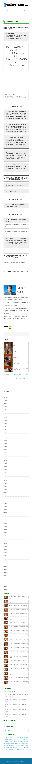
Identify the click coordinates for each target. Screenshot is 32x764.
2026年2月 (5, 400)
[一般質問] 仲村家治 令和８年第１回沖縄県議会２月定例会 (18, 631)
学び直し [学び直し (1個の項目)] (12, 741)
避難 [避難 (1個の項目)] (9, 749)
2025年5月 (5, 417)
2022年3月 (5, 503)
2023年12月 (5, 452)
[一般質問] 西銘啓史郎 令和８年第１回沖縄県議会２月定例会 (18, 665)
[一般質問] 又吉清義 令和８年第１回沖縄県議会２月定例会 (18, 644)
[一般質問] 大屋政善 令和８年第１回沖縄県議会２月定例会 (18, 618)
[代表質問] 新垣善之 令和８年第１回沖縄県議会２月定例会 (18, 602)
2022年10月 (5, 486)
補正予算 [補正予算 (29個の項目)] (18, 747)
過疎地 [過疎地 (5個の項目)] (7, 749)
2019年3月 (5, 589)
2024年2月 (5, 446)
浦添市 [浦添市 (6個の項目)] (25, 743)
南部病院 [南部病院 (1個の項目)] (17, 739)
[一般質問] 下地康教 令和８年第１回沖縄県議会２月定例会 (18, 652)
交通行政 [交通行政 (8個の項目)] (19, 737)
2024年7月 (5, 437)
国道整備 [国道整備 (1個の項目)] (25, 739)
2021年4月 (5, 529)
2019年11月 (5, 569)
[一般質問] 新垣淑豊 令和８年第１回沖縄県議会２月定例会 (18, 661)
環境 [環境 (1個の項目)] (23, 745)
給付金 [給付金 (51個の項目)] (10, 747)
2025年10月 (5, 409)
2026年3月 (5, 397)
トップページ (7, 10)
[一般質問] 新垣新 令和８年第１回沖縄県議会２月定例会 (18, 635)
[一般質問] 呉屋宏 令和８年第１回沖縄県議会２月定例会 (18, 640)
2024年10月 (5, 432)
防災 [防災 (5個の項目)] (17, 749)
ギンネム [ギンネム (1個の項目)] (15, 737)
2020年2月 (5, 563)
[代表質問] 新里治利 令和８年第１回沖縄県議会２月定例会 (18, 606)
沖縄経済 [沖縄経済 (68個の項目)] (17, 743)
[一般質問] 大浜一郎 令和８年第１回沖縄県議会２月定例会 (18, 674)
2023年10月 (5, 457)
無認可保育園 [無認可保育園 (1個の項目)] (17, 745)
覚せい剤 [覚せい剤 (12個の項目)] (23, 747)
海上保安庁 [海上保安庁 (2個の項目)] (7, 745)
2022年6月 (5, 495)
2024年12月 (5, 426)
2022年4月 (5, 500)
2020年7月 (5, 552)
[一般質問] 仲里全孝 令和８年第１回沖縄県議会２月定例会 (18, 669)
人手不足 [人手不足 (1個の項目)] (22, 737)
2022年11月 (5, 483)
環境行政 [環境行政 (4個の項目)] (26, 745)
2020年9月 (5, 546)
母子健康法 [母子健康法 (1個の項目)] (21, 741)
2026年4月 (5, 394)
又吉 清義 (7, 97)
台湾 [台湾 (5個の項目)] (19, 739)
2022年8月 (5, 492)
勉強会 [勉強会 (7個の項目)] (14, 739)
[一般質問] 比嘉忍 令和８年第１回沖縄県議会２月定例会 (18, 627)
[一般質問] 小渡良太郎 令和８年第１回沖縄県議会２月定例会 (18, 657)
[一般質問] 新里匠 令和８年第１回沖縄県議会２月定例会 (18, 614)
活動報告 (25, 10)
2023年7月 (5, 466)
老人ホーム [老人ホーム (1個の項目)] (14, 747)
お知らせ (12, 10)
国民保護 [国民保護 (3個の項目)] (22, 739)
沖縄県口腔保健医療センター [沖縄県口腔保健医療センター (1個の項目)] (10, 743)
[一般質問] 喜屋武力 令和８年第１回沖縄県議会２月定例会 (18, 623)
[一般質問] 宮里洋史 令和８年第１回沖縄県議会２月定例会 (18, 648)
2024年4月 (5, 440)
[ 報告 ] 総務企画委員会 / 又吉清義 (9, 691)
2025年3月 (5, 420)
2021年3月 (5, 532)
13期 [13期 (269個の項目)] (5, 737)
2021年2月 (5, 535)
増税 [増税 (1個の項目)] (10, 741)
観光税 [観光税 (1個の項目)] (27, 747)
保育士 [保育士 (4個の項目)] (5, 739)
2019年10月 (5, 572)
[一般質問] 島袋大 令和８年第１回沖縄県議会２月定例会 (18, 678)
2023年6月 (5, 469)
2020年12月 (5, 540)
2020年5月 (5, 555)
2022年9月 (5, 489)
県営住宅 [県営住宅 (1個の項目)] (5, 747)
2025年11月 (5, 406)
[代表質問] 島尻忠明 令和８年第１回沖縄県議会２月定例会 (18, 597)
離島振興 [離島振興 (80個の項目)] (21, 749)
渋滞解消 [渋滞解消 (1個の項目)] (14, 745)
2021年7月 (5, 520)
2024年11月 (5, 429)
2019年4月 (5, 586)
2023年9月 (5, 460)
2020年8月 (5, 549)
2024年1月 (5, 449)
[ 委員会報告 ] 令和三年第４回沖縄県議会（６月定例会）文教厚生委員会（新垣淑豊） (15, 710)
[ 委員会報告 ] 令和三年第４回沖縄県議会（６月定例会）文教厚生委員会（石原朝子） (15, 715)
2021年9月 (5, 515)
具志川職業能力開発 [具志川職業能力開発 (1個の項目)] (9, 739)
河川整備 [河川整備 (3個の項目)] (22, 743)
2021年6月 (5, 523)
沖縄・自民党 (7, 730)
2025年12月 (5, 403)
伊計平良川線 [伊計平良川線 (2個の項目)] (26, 737)
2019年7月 (5, 578)
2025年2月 (5, 423)
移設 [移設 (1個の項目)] (7, 747)
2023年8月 (5, 463)
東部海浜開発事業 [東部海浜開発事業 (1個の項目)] (16, 741)
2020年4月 (5, 558)
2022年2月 (5, 506)
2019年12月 (5, 566)
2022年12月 (5, 480)
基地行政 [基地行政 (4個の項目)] (7, 741)
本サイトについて (19, 10)
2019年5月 (5, 583)
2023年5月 (5, 472)
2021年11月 (5, 509)
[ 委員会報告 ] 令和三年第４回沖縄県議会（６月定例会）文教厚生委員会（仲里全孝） (15, 700)
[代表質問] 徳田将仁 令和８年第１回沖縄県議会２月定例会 (18, 610)
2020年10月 (5, 543)
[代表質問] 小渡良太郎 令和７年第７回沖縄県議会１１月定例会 (18, 682)
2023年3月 (5, 475)
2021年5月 (5, 526)
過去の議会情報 (16, 17)
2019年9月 (5, 575)
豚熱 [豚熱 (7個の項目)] (4, 749)
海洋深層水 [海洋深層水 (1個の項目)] (10, 745)
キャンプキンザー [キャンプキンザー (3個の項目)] (10, 737)
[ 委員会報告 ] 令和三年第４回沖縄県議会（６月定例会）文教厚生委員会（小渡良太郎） (15, 705)
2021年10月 (5, 512)
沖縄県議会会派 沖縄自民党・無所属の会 (13, 761)
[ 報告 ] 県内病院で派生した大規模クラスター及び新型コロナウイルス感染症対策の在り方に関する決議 (16, 695)
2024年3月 (5, 443)
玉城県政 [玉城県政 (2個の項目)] (21, 745)
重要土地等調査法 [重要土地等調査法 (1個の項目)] (13, 749)
